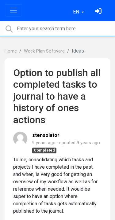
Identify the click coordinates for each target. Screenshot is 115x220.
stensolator (45, 135)
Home (11, 51)
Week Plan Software (44, 51)
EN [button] (76, 12)
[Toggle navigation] (13, 10)
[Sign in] (99, 12)
